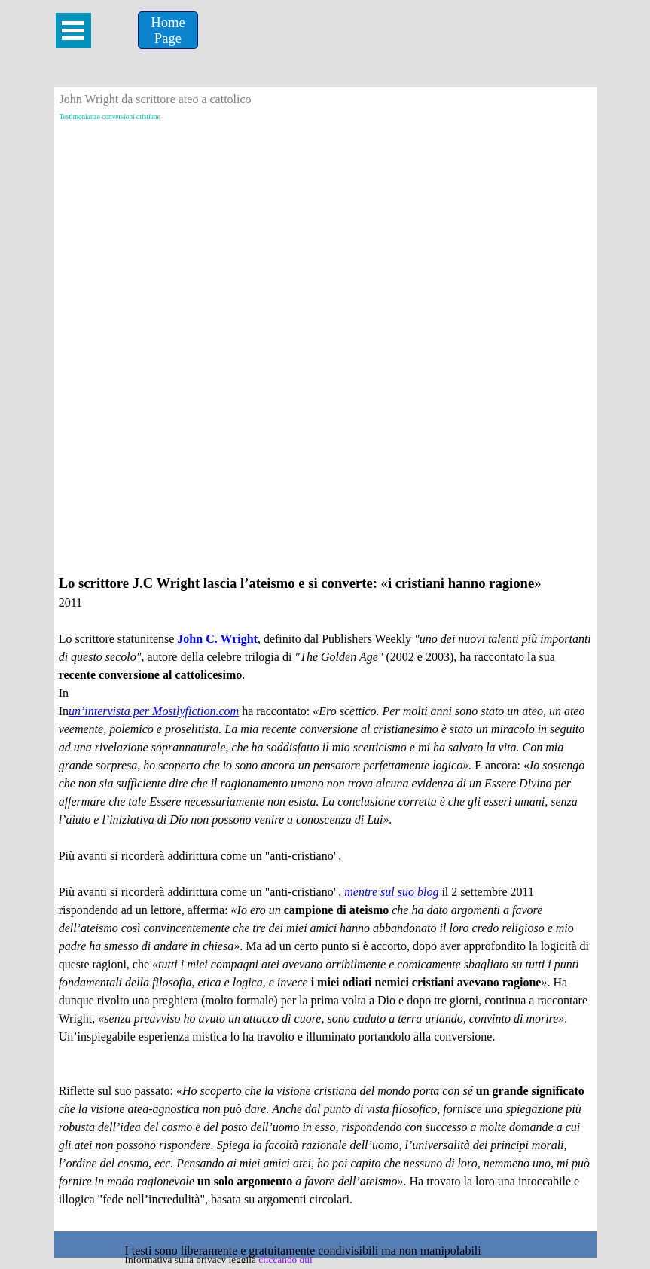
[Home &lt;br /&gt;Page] (168, 30)
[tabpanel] (325, 900)
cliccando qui (285, 1259)
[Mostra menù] (73, 30)
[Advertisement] (325, 240)
